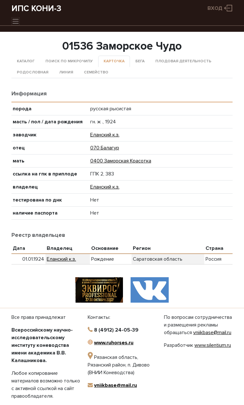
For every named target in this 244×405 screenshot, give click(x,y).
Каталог (26, 61)
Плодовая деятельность (183, 61)
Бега (140, 61)
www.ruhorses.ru (113, 343)
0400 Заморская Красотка (120, 161)
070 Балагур (104, 148)
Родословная (32, 72)
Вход (214, 8)
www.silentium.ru (212, 345)
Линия (66, 72)
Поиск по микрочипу (69, 61)
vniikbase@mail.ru (115, 385)
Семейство (96, 72)
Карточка (114, 61)
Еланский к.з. (104, 135)
